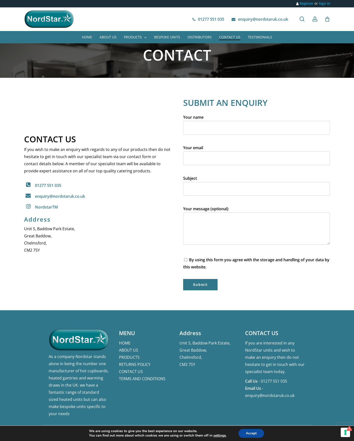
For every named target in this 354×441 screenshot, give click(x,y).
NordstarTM (46, 207)
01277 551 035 (48, 185)
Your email (256, 157)
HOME (125, 343)
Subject (256, 187)
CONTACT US (131, 371)
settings (219, 435)
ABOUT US (128, 350)
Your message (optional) (256, 228)
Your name (256, 126)
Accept (251, 433)
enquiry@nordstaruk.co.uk (60, 196)
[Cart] (327, 19)
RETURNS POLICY (134, 364)
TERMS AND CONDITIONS (142, 378)
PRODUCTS (129, 357)
